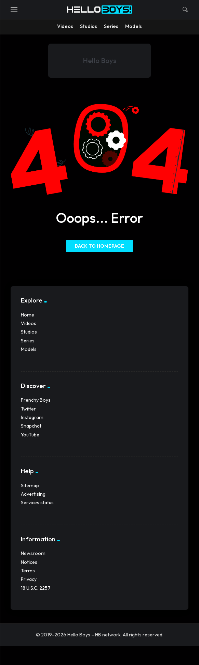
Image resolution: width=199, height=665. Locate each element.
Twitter (28, 409)
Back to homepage (99, 246)
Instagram (32, 417)
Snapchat (31, 426)
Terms (28, 571)
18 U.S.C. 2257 (36, 588)
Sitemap (30, 485)
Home (27, 315)
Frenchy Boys (36, 400)
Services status (37, 502)
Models (29, 349)
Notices (29, 562)
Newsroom (33, 553)
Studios (29, 332)
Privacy (29, 579)
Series (28, 341)
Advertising (33, 494)
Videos (28, 323)
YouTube (30, 435)
